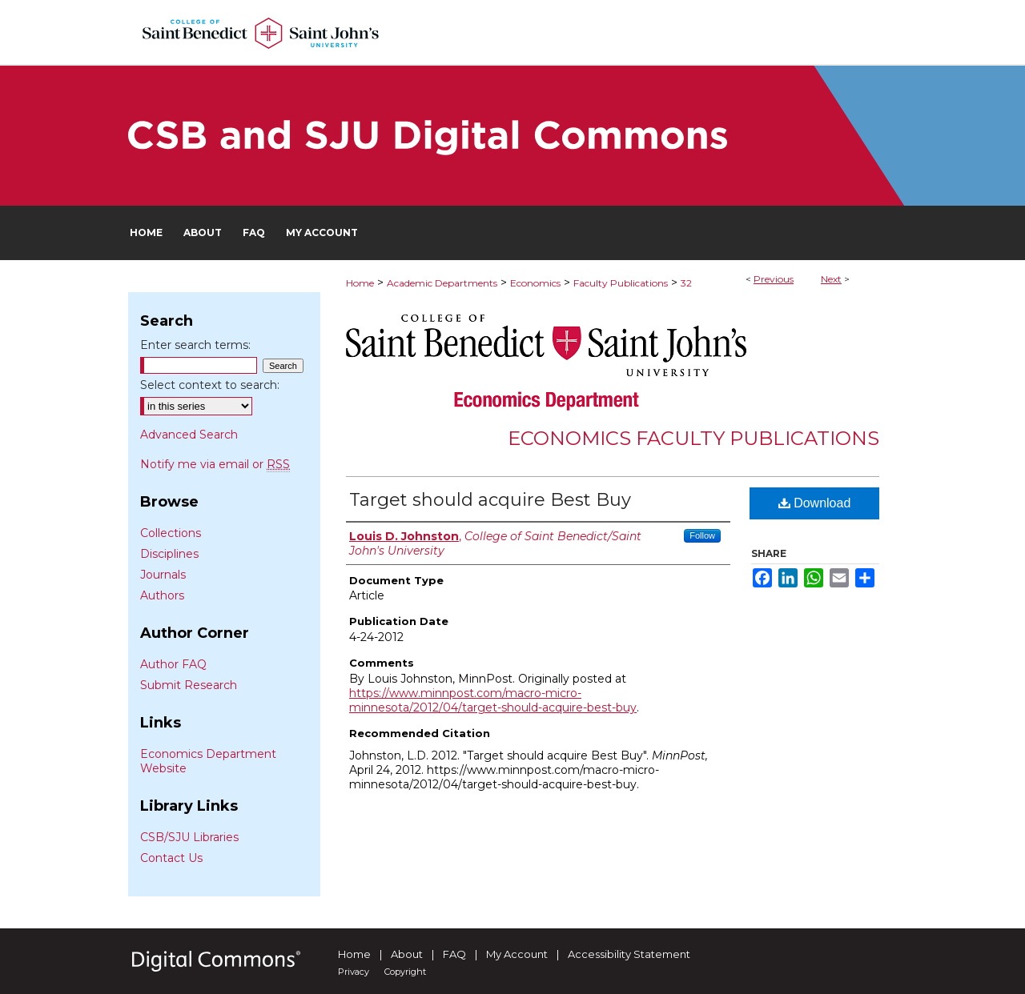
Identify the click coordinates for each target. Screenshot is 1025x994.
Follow (702, 535)
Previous (774, 279)
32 (686, 283)
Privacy (353, 971)
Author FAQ (173, 664)
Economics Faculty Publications (693, 438)
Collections (170, 533)
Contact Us (171, 858)
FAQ (454, 954)
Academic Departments (442, 283)
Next (831, 279)
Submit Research (188, 685)
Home (360, 283)
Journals (163, 574)
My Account (517, 954)
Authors (162, 595)
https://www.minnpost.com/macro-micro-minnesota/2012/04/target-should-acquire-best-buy (493, 700)
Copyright (405, 971)
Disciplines (169, 554)
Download (814, 503)
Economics (535, 283)
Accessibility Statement (629, 954)
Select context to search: (209, 385)
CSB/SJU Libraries (189, 837)
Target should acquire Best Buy (490, 500)
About (407, 954)
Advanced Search (189, 434)
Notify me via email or (215, 464)
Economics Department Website (208, 761)
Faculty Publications (620, 283)
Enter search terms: (195, 345)
